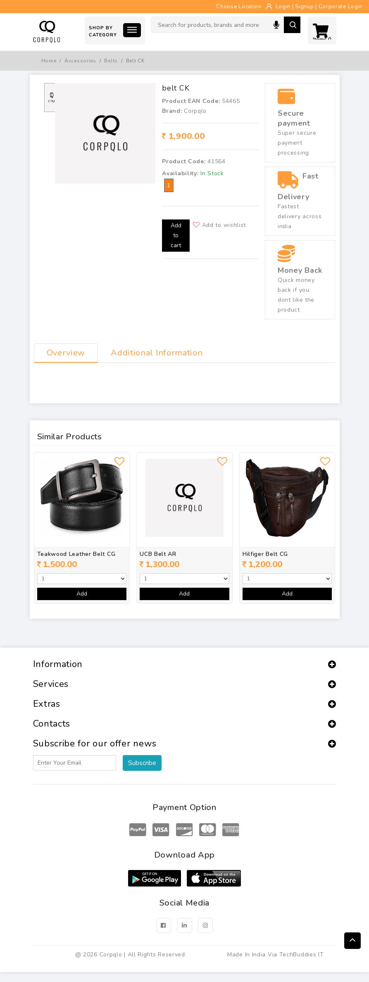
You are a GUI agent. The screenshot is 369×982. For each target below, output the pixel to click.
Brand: (172, 111)
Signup (304, 6)
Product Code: (183, 161)
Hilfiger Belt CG (265, 554)
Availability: (180, 173)
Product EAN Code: (191, 101)
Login (283, 6)
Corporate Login (341, 6)
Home (49, 60)
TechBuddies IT (301, 954)
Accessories (80, 60)
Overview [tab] (66, 352)
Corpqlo (195, 111)
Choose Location (237, 6)
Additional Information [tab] (156, 352)
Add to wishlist (219, 225)
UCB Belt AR (158, 554)
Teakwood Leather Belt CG (76, 554)
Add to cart (176, 235)
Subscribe (142, 762)
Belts (111, 60)
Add (81, 594)
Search (292, 25)
